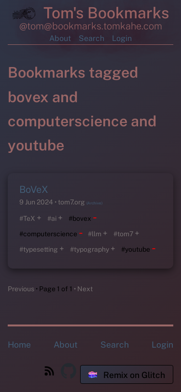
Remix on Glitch (126, 375)
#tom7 (123, 234)
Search (91, 38)
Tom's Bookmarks (91, 14)
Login (122, 38)
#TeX (27, 218)
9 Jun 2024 (37, 202)
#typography (89, 249)
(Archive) (94, 203)
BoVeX (33, 189)
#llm (94, 234)
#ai (51, 218)
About (60, 38)
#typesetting (38, 249)
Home (19, 344)
